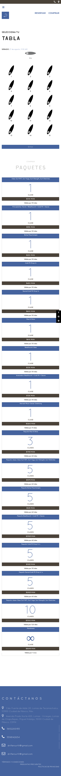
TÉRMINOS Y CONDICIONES (13, 762)
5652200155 (11, 729)
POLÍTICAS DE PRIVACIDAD (48, 767)
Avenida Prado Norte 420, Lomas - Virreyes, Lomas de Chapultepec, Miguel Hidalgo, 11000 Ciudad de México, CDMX (30, 719)
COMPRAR (53, 13)
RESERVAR (40, 13)
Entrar (30, 147)
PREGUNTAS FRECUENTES (30, 764)
